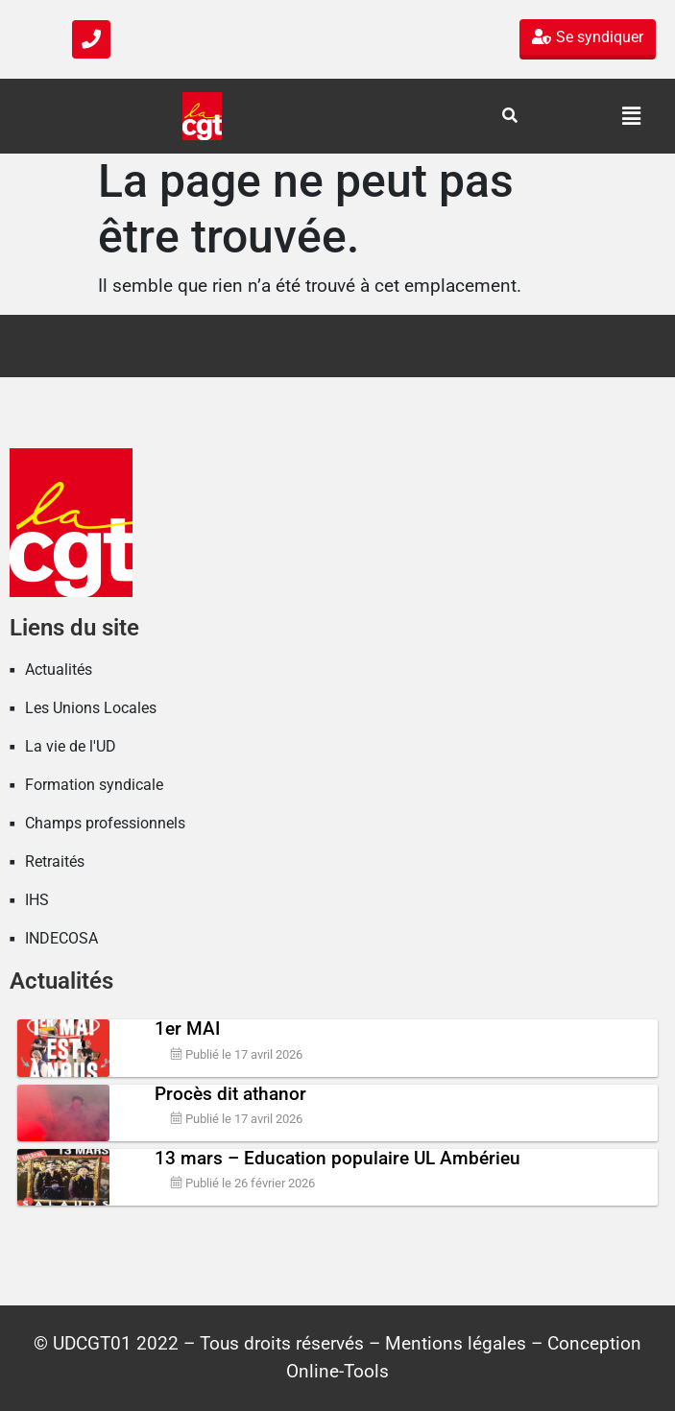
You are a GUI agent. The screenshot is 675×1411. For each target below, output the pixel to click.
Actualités (58, 669)
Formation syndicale (94, 785)
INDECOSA (61, 938)
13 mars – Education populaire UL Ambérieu (337, 1158)
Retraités (54, 861)
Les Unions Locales (91, 708)
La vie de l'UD (70, 746)
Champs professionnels (105, 823)
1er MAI (187, 1028)
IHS (37, 900)
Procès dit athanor (230, 1094)
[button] (632, 116)
